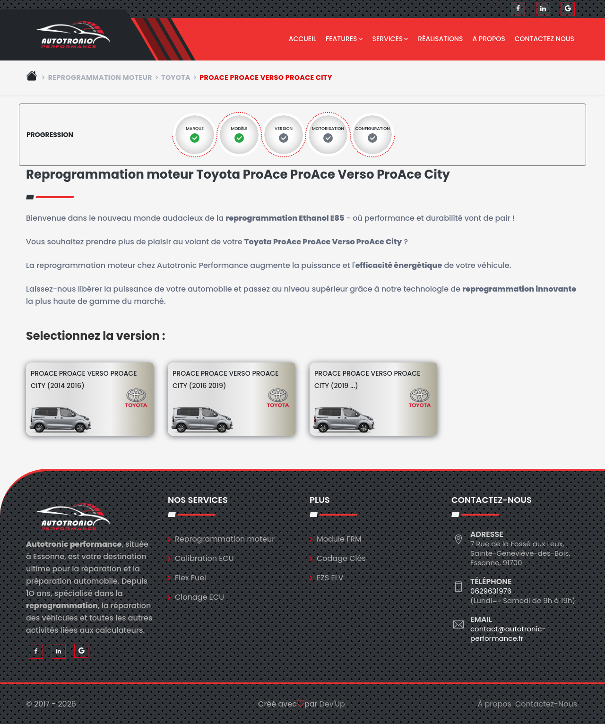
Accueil (302, 38)
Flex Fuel (190, 577)
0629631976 (490, 591)
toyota (175, 77)
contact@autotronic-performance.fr (508, 633)
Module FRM (339, 539)
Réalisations (440, 38)
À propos (494, 703)
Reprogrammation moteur (100, 77)
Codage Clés (341, 558)
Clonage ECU (199, 597)
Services (390, 38)
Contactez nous (544, 38)
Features (344, 38)
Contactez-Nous (546, 703)
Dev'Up (332, 703)
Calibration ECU (204, 558)
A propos (488, 38)
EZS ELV (330, 577)
